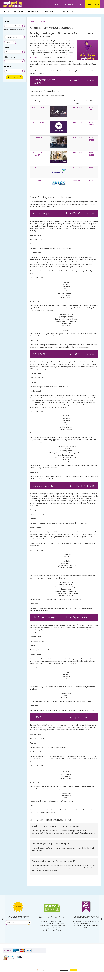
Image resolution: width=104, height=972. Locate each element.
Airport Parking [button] (18, 11)
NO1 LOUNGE (38, 122)
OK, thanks (73, 970)
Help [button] (80, 4)
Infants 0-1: (8, 66)
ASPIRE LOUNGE (38, 107)
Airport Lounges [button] (51, 11)
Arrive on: (8, 33)
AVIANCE (38, 168)
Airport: (7, 21)
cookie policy (64, 970)
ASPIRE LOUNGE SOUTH (38, 153)
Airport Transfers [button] (68, 11)
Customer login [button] (93, 4)
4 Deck (38, 180)
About (57, 4)
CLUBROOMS (38, 137)
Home (6, 11)
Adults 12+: (8, 47)
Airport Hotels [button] (34, 11)
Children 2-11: (9, 57)
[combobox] (13, 25)
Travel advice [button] (69, 4)
